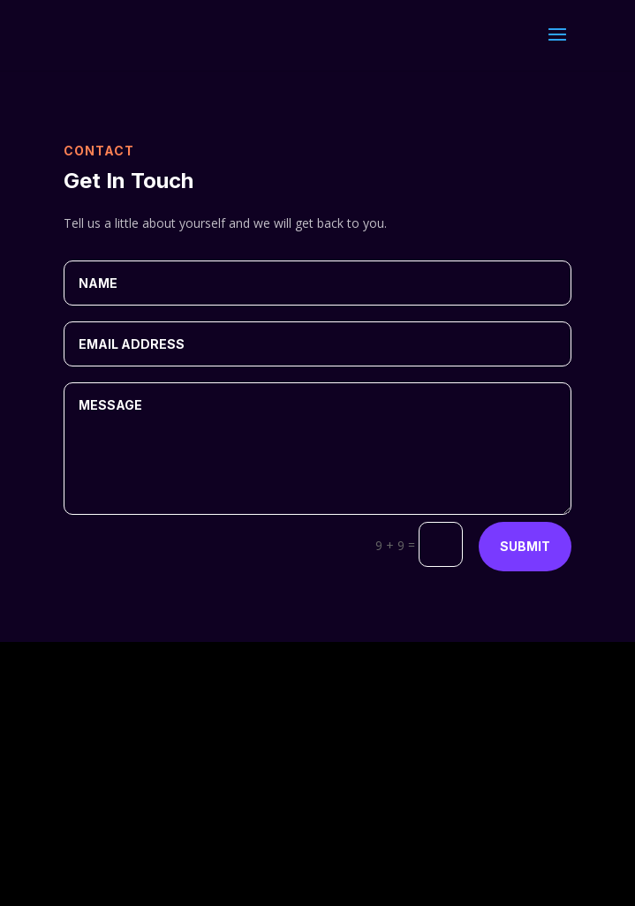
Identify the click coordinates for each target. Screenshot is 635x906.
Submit (525, 546)
